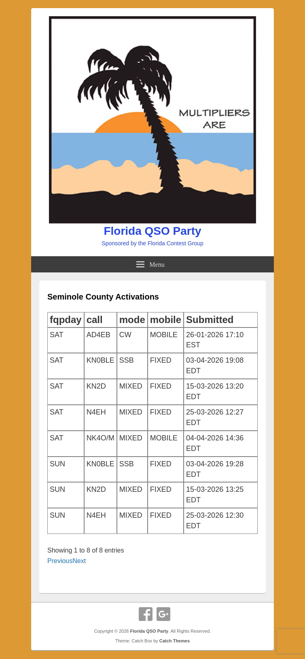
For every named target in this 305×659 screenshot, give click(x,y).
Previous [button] (59, 560)
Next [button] (79, 560)
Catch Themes (174, 640)
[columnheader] (65, 319)
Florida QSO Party (152, 231)
